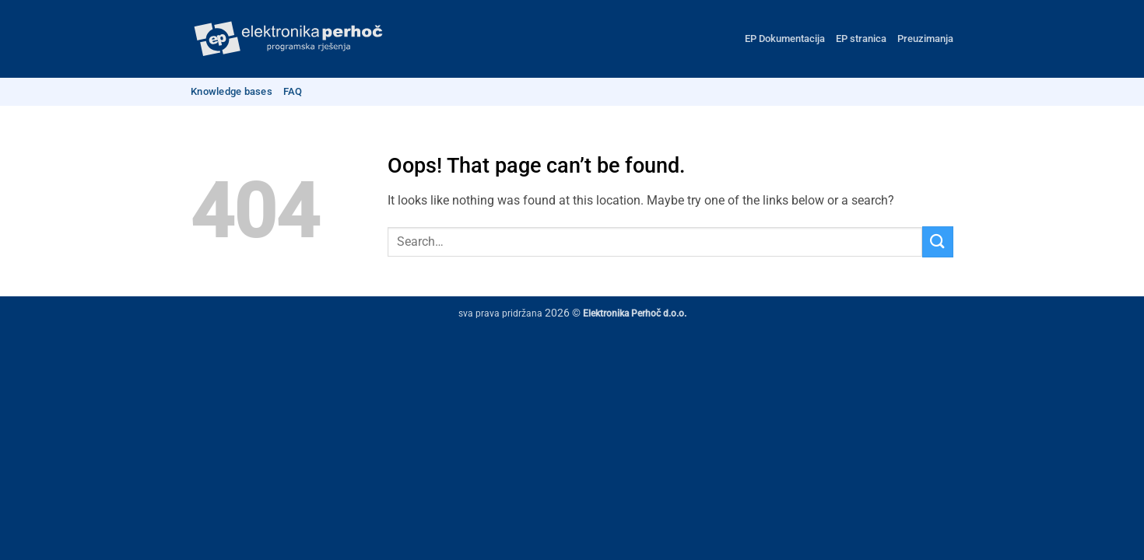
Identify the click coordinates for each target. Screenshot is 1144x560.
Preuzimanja (925, 38)
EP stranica (861, 38)
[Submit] (937, 241)
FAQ (293, 91)
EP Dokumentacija (785, 38)
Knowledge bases (231, 91)
